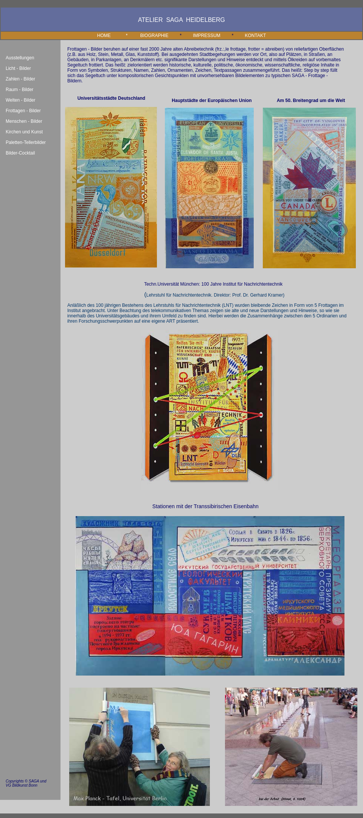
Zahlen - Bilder (20, 79)
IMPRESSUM (206, 35)
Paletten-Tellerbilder (26, 142)
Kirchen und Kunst (24, 132)
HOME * (114, 35)
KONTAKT (255, 35)
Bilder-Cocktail (20, 153)
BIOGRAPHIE (154, 35)
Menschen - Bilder (24, 121)
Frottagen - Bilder (23, 110)
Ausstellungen (20, 57)
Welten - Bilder (20, 100)
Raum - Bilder (19, 89)
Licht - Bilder (18, 68)
